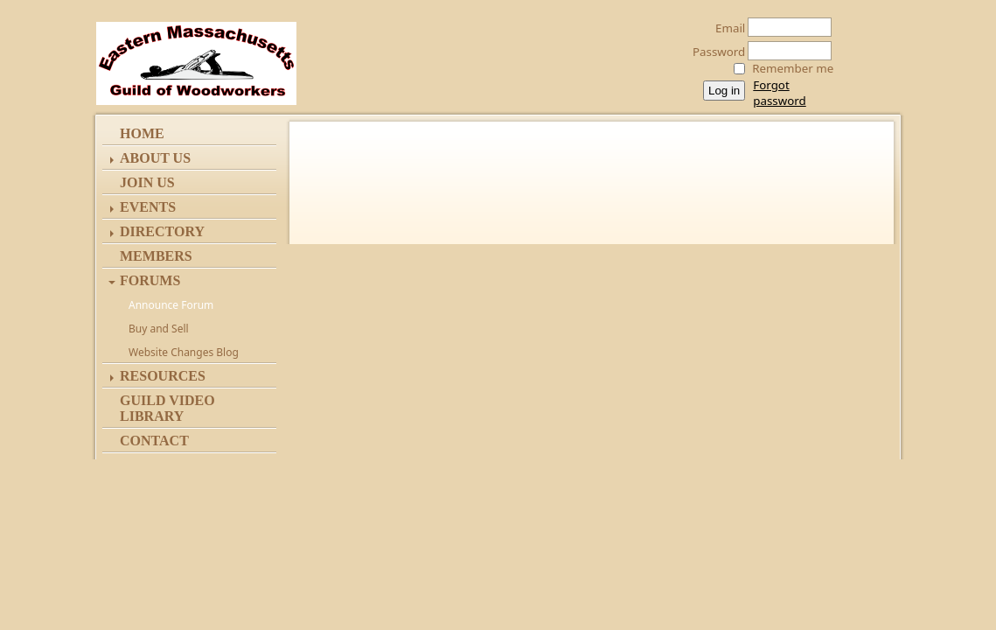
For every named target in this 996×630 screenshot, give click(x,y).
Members (156, 255)
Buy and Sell (159, 328)
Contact (154, 440)
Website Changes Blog (184, 352)
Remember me (792, 68)
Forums (150, 280)
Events (148, 207)
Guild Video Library (167, 408)
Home (142, 133)
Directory (162, 231)
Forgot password (779, 92)
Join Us (147, 182)
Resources (162, 375)
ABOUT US (155, 157)
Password (714, 52)
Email (725, 28)
